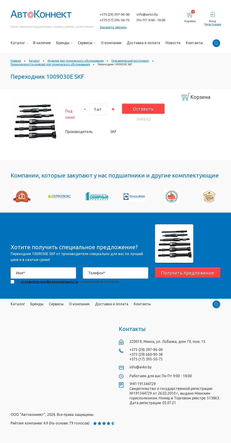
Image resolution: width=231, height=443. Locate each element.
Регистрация (212, 24)
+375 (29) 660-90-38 (146, 354)
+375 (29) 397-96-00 (114, 14)
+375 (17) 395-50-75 (114, 20)
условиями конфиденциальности (49, 282)
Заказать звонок (113, 27)
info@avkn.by (147, 14)
